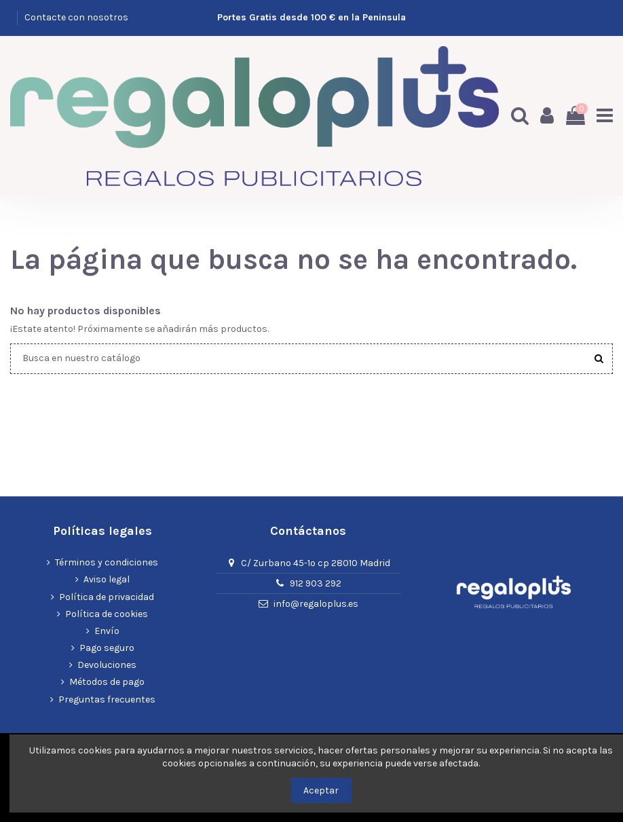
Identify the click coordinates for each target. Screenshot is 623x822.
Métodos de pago (107, 682)
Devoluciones (106, 665)
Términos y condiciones (106, 562)
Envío (106, 631)
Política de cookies (106, 614)
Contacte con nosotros (76, 17)
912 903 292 (315, 583)
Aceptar (321, 790)
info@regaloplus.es (315, 604)
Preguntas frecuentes (106, 699)
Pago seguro (106, 648)
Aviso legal (106, 579)
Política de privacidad (106, 597)
